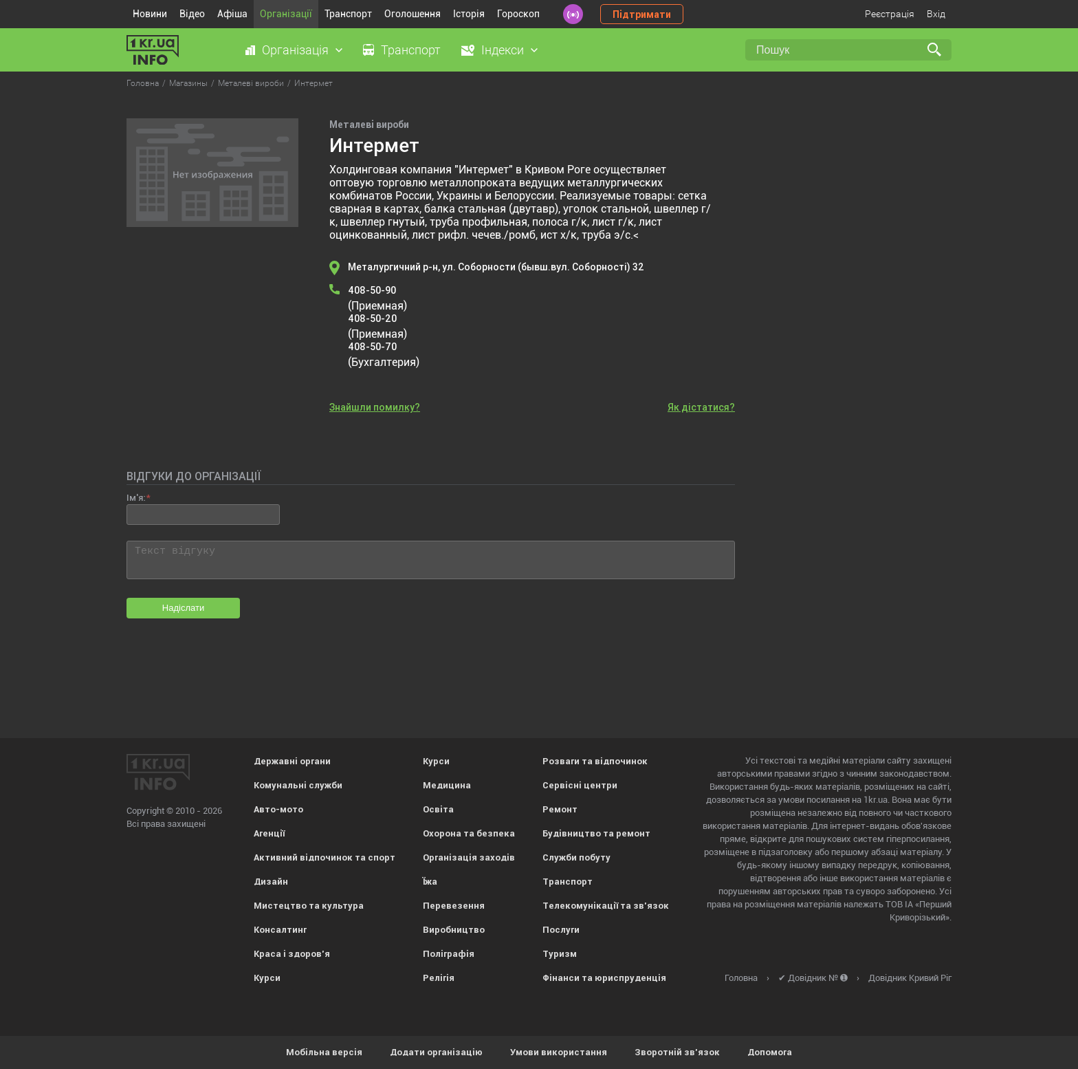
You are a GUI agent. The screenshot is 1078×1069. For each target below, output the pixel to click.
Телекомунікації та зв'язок (605, 905)
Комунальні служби (298, 785)
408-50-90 (372, 290)
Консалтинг (280, 930)
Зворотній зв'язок (677, 1052)
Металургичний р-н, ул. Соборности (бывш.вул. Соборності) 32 (496, 266)
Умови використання (558, 1052)
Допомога (769, 1052)
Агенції (269, 833)
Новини (150, 13)
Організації (286, 13)
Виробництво (454, 930)
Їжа (430, 881)
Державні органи (292, 761)
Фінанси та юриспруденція (604, 978)
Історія (469, 13)
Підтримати (642, 14)
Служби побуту (576, 857)
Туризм (559, 954)
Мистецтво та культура (309, 905)
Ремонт (560, 809)
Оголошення (412, 13)
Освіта (438, 809)
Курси (267, 978)
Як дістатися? (701, 407)
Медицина (447, 785)
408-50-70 (372, 346)
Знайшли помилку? (374, 407)
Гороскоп (518, 13)
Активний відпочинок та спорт (324, 857)
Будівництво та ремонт (596, 833)
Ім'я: (135, 498)
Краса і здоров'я (292, 954)
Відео (192, 13)
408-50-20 (372, 318)
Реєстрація (889, 13)
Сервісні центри (579, 785)
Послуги (561, 930)
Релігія (438, 978)
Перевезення (454, 905)
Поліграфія (448, 954)
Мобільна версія (324, 1052)
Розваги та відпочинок (595, 761)
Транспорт (348, 13)
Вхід (936, 13)
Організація (295, 50)
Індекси (502, 50)
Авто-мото (278, 809)
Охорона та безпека (469, 833)
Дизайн (271, 881)
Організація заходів (469, 857)
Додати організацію (436, 1052)
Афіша (232, 13)
